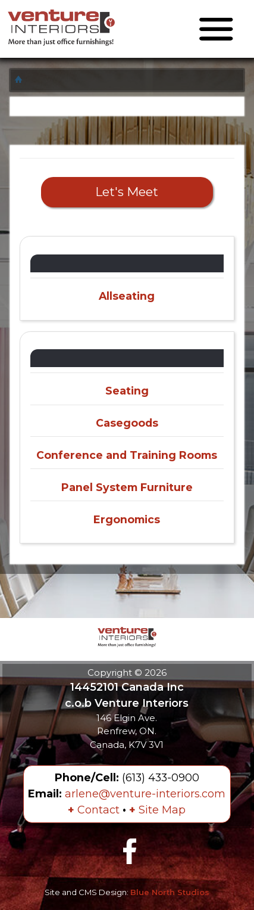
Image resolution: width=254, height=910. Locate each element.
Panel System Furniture (127, 487)
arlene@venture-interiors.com (145, 793)
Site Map (157, 809)
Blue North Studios (169, 892)
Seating (127, 390)
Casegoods (127, 423)
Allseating (127, 296)
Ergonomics (126, 519)
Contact (94, 809)
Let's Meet (126, 191)
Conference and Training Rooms (126, 455)
